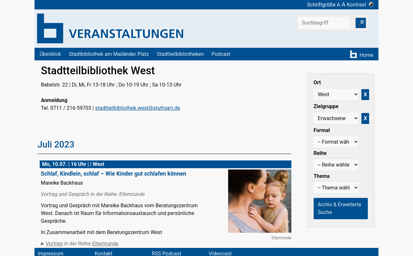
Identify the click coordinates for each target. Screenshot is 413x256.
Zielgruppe (326, 106)
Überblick (50, 54)
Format (322, 130)
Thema (322, 176)
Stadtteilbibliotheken (180, 54)
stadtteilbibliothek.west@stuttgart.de (137, 108)
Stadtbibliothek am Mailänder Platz (109, 54)
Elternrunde (105, 244)
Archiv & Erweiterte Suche (339, 208)
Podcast (220, 54)
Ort (317, 82)
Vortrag (54, 244)
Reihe (320, 153)
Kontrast (360, 5)
